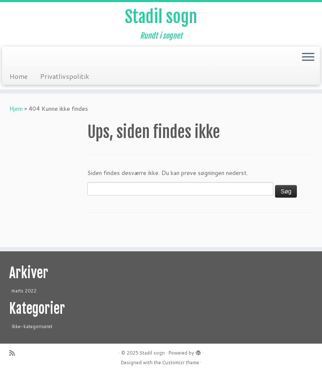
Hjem (16, 108)
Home (19, 76)
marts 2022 (23, 290)
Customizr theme (180, 362)
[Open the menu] (308, 57)
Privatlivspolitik (64, 76)
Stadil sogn (161, 17)
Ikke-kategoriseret (31, 326)
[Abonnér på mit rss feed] (14, 353)
